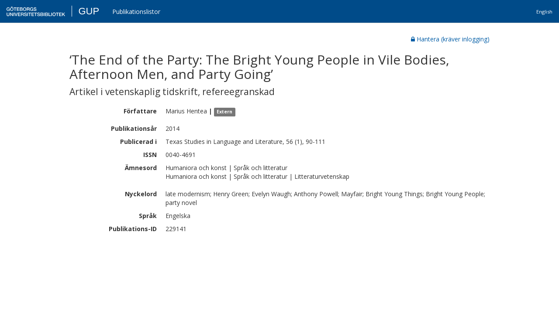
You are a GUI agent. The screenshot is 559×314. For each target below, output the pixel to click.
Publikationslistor (136, 11)
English (544, 11)
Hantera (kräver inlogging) (450, 39)
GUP (88, 11)
